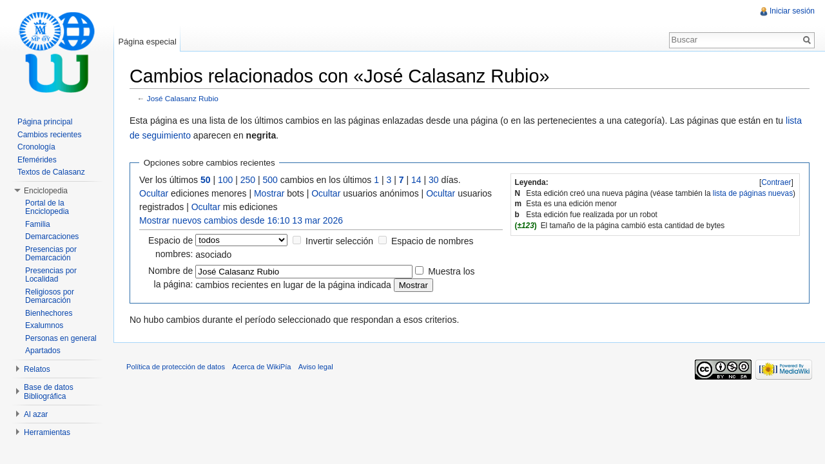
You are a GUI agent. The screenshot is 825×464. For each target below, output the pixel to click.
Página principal (44, 121)
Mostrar (269, 193)
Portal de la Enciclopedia (47, 207)
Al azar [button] (36, 414)
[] (776, 182)
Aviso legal (315, 367)
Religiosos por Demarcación (49, 296)
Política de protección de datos (175, 367)
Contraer (776, 182)
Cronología (36, 146)
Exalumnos (44, 325)
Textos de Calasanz (51, 172)
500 (270, 180)
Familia (37, 224)
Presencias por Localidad (51, 275)
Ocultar (153, 193)
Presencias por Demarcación (51, 254)
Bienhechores (48, 313)
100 (225, 180)
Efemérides (37, 159)
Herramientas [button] (47, 432)
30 (434, 180)
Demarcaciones (52, 236)
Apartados (43, 350)
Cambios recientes (49, 134)
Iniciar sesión (792, 10)
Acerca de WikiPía (261, 367)
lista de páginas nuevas (753, 193)
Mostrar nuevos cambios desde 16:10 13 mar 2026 (241, 220)
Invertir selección (339, 241)
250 (247, 180)
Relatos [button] (37, 369)
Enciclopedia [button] (46, 190)
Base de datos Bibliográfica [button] (48, 392)
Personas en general (61, 338)
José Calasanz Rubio (182, 98)
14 (416, 180)
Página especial (147, 41)
